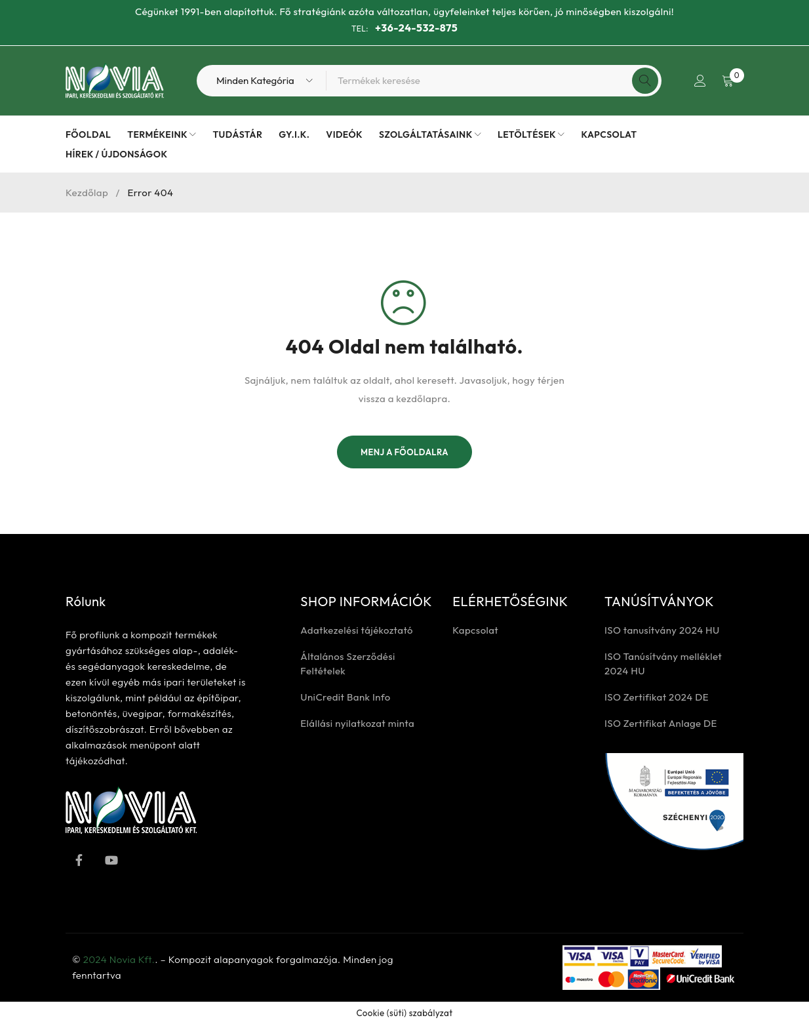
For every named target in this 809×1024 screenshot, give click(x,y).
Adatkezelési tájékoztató (356, 630)
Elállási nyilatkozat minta (357, 723)
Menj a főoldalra (404, 452)
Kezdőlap (87, 192)
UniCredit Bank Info (345, 697)
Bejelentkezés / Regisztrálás (698, 80)
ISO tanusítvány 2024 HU (662, 630)
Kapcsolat (475, 630)
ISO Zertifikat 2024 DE (656, 697)
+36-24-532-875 (416, 27)
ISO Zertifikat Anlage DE (660, 723)
